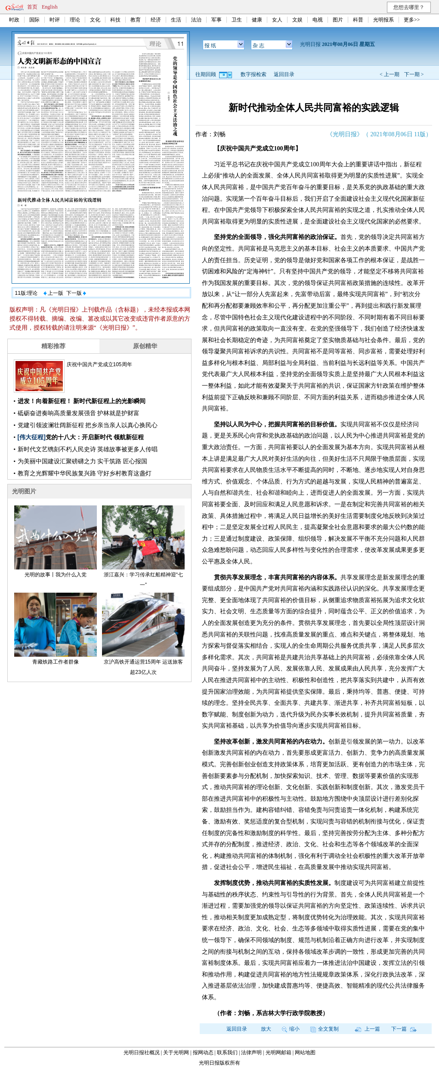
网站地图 (305, 1053)
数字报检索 (253, 74)
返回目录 (284, 74)
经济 (156, 20)
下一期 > (414, 74)
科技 (115, 20)
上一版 (53, 293)
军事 (216, 20)
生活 (176, 20)
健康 (257, 20)
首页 (32, 7)
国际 (34, 20)
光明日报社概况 (142, 1053)
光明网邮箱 (278, 1053)
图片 (338, 20)
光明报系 (383, 20)
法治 (196, 20)
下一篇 (404, 1029)
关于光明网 (176, 1053)
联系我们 (227, 1053)
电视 (317, 20)
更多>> (412, 20)
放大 (266, 1029)
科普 (358, 20)
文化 (95, 20)
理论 (75, 20)
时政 (14, 20)
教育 (135, 20)
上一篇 (367, 1029)
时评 (54, 20)
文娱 (297, 20)
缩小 (291, 1029)
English (50, 7)
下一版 (76, 293)
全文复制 (324, 1029)
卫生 (237, 20)
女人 (277, 20)
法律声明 (251, 1053)
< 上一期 (389, 74)
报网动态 (203, 1053)
